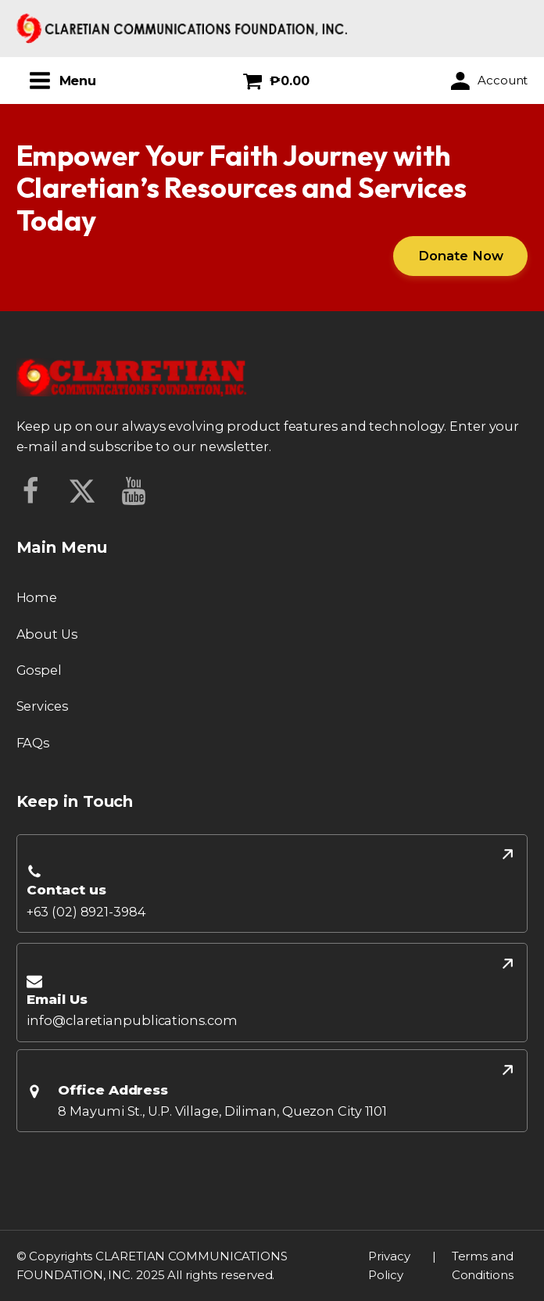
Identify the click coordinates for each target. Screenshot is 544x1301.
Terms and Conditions (483, 1265)
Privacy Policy (389, 1265)
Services (42, 706)
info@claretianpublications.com (132, 1020)
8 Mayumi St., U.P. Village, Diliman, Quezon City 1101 (222, 1111)
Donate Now (460, 255)
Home (37, 597)
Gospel (39, 670)
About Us (46, 634)
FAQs (33, 743)
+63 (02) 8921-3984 (86, 911)
